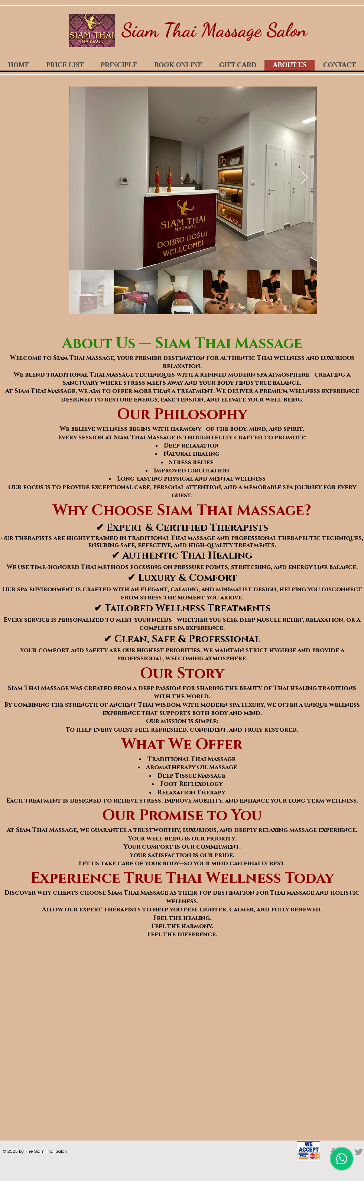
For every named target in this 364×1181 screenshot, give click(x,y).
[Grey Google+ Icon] (345, 1151)
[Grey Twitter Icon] (358, 1151)
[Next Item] (304, 178)
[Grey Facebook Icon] (332, 1151)
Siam (139, 30)
